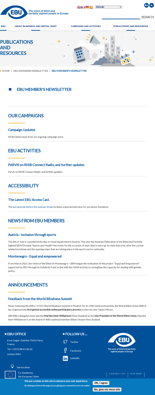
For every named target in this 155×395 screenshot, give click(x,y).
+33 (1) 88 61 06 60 (21, 349)
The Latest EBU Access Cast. (29, 200)
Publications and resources (131, 26)
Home (6, 70)
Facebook (72, 350)
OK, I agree (100, 383)
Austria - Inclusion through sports (32, 235)
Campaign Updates (21, 130)
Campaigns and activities (86, 26)
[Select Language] (108, 7)
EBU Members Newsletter (31, 70)
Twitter (70, 341)
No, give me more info (107, 389)
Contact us (117, 373)
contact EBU (14, 354)
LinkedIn (71, 358)
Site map (136, 373)
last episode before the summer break (33, 206)
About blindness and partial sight (36, 26)
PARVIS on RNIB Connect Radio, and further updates (46, 165)
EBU (3, 26)
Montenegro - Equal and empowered (35, 256)
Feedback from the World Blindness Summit (40, 299)
